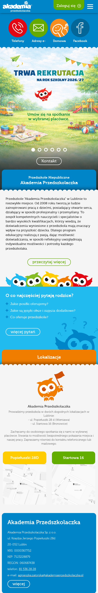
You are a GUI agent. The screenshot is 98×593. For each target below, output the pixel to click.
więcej (19, 583)
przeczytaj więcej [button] (49, 261)
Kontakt (49, 161)
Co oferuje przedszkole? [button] (27, 317)
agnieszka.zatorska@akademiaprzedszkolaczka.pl (50, 575)
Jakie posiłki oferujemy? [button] (27, 304)
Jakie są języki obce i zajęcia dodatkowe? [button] (40, 311)
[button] (23, 332)
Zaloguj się (69, 6)
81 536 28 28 (27, 569)
